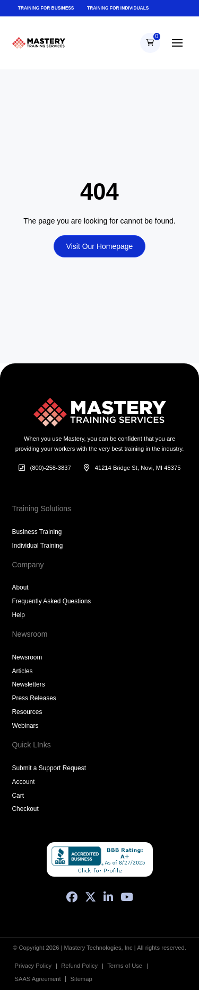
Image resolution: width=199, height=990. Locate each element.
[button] (150, 43)
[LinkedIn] (108, 897)
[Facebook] (71, 897)
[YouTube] (126, 897)
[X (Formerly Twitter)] (90, 897)
